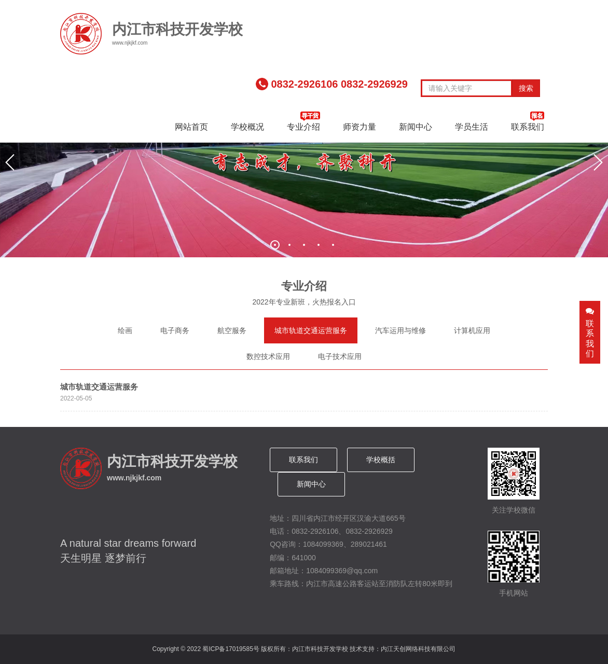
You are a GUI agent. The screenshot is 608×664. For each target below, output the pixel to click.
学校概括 (380, 459)
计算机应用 (472, 330)
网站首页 (191, 126)
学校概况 (247, 126)
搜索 (526, 88)
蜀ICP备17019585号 (230, 649)
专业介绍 (303, 121)
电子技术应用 (340, 356)
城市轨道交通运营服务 (310, 330)
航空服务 (231, 330)
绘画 (125, 330)
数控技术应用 (268, 356)
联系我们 (527, 121)
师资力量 (359, 126)
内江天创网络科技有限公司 (418, 649)
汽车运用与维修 (400, 330)
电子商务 (174, 330)
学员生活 (471, 126)
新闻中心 (415, 126)
